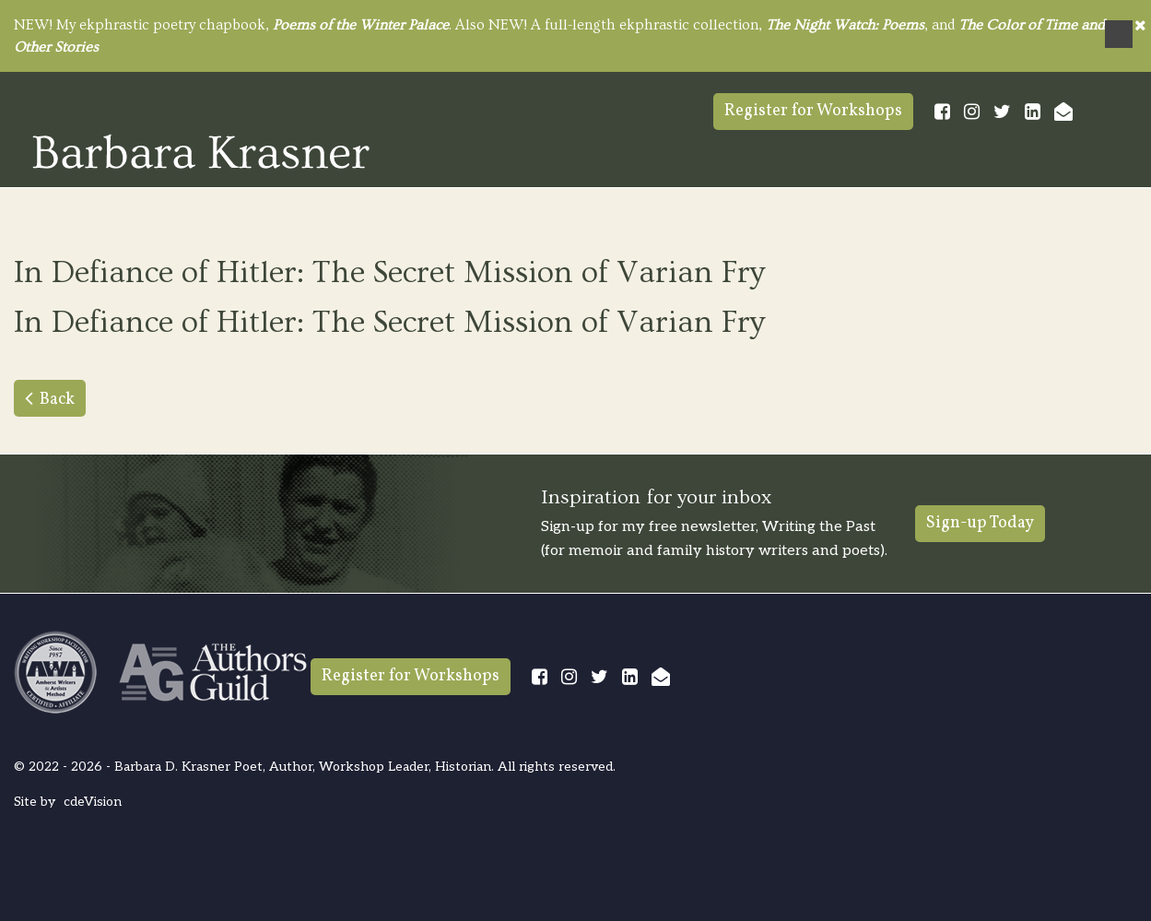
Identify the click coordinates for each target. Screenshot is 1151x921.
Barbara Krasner (201, 151)
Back (57, 399)
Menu (1119, 34)
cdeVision (93, 801)
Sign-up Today (980, 523)
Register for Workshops (813, 111)
